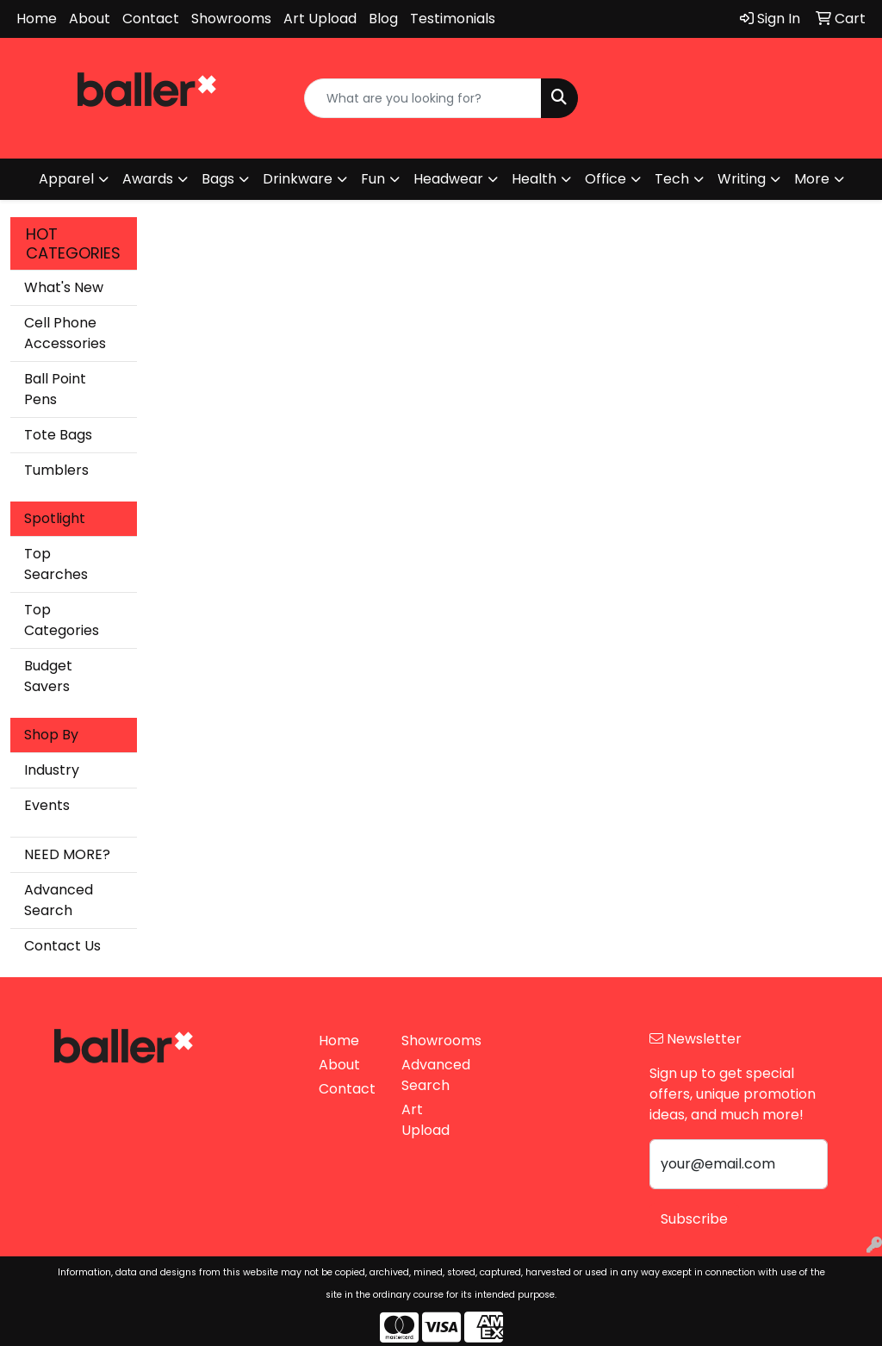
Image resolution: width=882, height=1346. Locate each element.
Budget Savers (48, 676)
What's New (63, 287)
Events (47, 805)
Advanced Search (58, 900)
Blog (383, 18)
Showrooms (231, 18)
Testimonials (452, 18)
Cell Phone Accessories (65, 333)
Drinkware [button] (297, 179)
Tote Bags (58, 435)
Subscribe (694, 1219)
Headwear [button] (448, 179)
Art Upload (320, 18)
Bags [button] (218, 179)
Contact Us (62, 946)
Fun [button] (373, 179)
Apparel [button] (66, 179)
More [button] (811, 179)
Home (36, 18)
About (89, 18)
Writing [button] (741, 179)
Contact (150, 18)
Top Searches (56, 564)
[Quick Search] (422, 98)
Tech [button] (672, 179)
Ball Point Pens (55, 389)
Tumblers (56, 470)
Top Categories (61, 620)
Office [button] (605, 179)
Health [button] (534, 179)
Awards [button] (147, 179)
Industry (51, 770)
